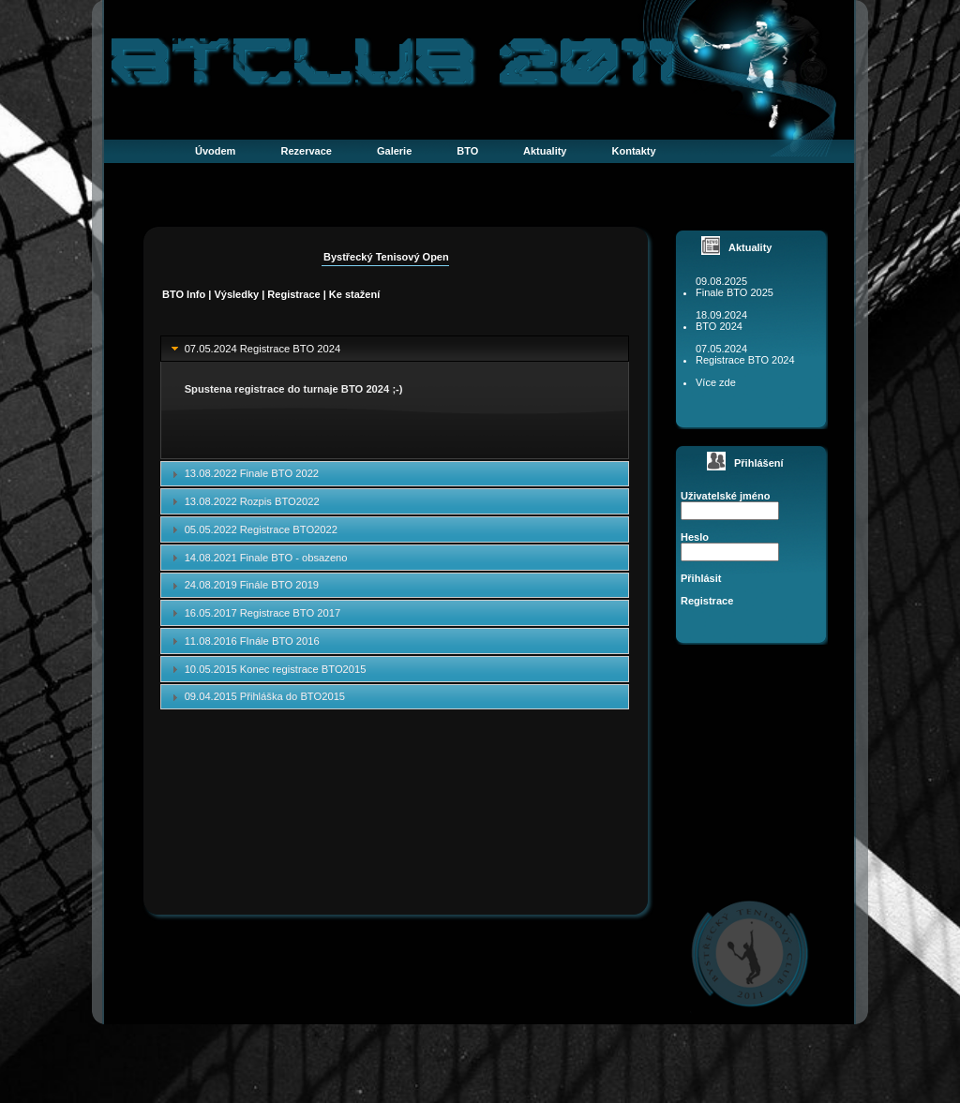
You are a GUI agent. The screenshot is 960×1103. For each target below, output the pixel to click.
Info (196, 294)
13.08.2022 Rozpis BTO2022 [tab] (243, 501)
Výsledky (236, 294)
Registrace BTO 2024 (745, 359)
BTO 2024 (719, 326)
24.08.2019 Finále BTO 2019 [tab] (243, 585)
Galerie (394, 151)
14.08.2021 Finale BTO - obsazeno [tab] (257, 557)
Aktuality (544, 151)
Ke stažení (354, 294)
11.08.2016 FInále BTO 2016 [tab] (243, 640)
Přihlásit (701, 578)
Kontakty (634, 151)
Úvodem (215, 151)
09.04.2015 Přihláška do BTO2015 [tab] (256, 697)
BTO (467, 151)
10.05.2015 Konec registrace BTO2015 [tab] (267, 669)
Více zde (716, 382)
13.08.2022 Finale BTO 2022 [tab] (243, 474)
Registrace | (297, 294)
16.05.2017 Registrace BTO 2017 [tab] (254, 612)
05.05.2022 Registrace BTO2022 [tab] (252, 529)
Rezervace (305, 151)
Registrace (707, 600)
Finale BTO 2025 (734, 292)
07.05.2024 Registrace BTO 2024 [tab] (254, 348)
